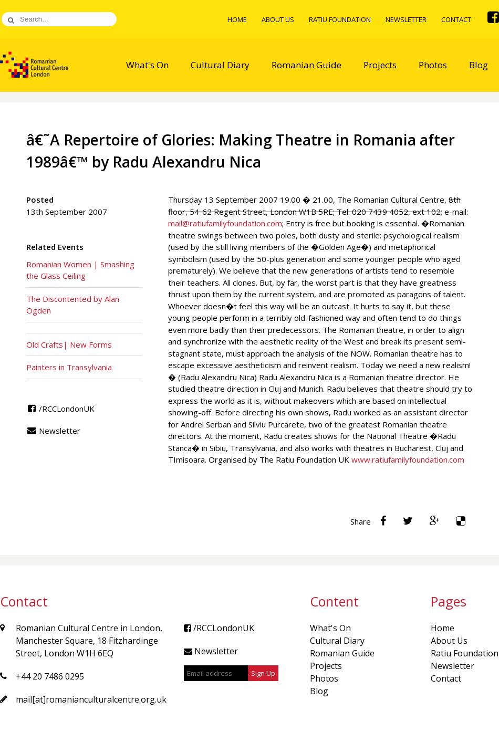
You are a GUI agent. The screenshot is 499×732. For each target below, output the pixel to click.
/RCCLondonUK (60, 408)
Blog (478, 65)
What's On (147, 65)
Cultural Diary (220, 65)
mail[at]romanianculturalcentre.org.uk (91, 699)
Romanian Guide (306, 65)
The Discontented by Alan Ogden (72, 305)
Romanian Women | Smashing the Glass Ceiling (80, 270)
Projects (380, 65)
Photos (433, 65)
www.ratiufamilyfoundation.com (407, 459)
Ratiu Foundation (340, 19)
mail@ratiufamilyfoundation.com (225, 223)
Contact (456, 19)
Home (237, 19)
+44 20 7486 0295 (50, 676)
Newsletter (406, 19)
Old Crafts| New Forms (69, 344)
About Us (278, 19)
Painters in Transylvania (69, 367)
